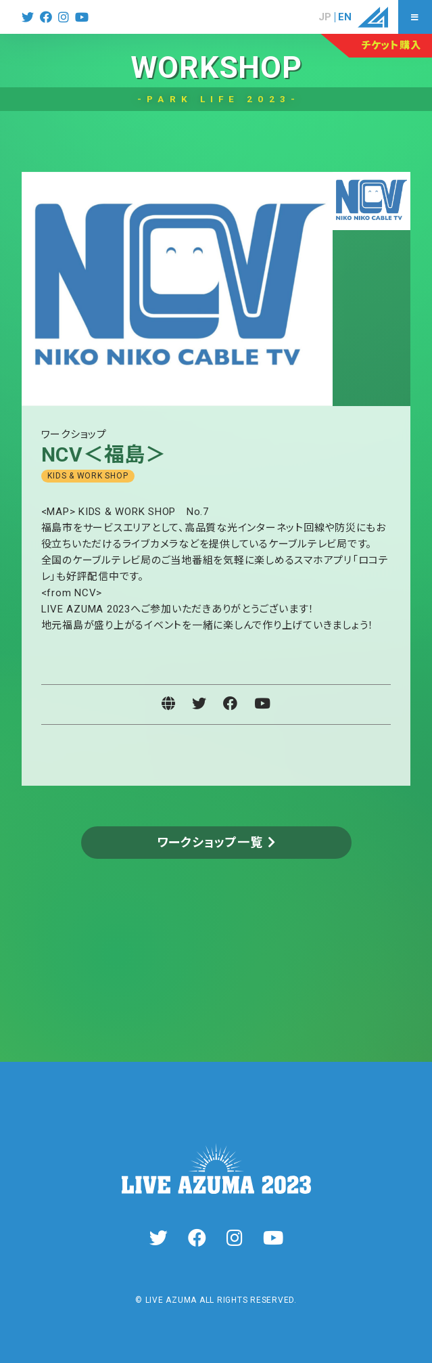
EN (345, 17)
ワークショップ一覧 (210, 842)
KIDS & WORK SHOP (87, 476)
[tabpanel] (177, 289)
